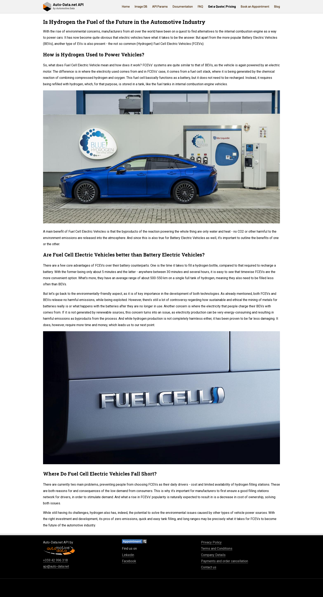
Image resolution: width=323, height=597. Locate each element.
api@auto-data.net (56, 566)
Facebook (129, 561)
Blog (277, 6)
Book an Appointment (255, 6)
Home (126, 6)
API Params (160, 6)
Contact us (208, 567)
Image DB (141, 6)
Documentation (183, 6)
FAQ (200, 6)
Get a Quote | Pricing (222, 6)
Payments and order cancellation (224, 561)
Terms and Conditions (216, 548)
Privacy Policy (211, 542)
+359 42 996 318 (55, 560)
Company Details (213, 555)
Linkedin (128, 555)
